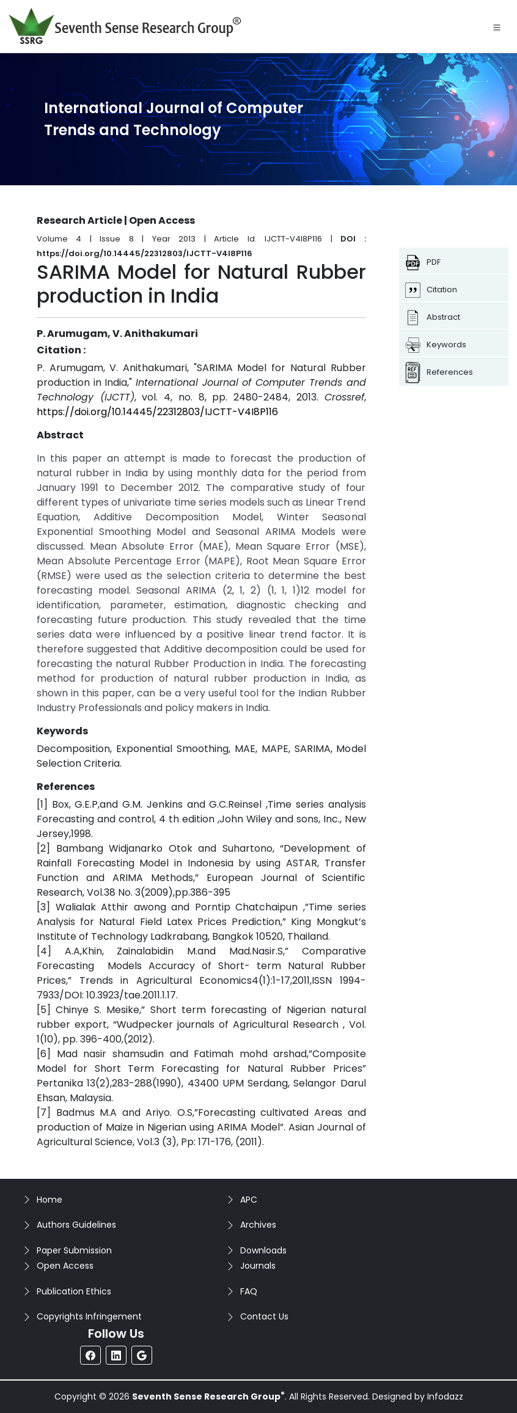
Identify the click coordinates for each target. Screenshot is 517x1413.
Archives (258, 1225)
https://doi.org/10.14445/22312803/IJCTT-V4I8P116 (157, 412)
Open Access (65, 1266)
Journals (258, 1266)
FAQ (248, 1291)
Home (49, 1199)
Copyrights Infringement (89, 1316)
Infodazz (445, 1396)
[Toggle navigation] (497, 26)
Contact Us (264, 1316)
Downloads (263, 1250)
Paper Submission (74, 1250)
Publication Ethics (74, 1291)
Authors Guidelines (76, 1225)
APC (248, 1199)
